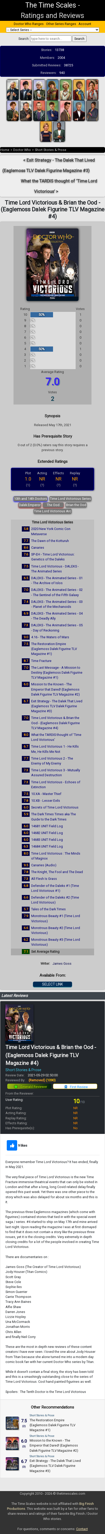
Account (84, 24)
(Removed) (42, 1080)
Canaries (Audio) (43, 865)
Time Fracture (41, 661)
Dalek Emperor (30, 505)
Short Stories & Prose (50, 150)
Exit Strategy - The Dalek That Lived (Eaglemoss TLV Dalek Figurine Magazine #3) (56, 706)
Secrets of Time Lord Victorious (54, 807)
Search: (23, 39)
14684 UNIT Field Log (47, 846)
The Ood (53, 505)
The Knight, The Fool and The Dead (57, 872)
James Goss (61, 963)
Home (4, 150)
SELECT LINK (52, 984)
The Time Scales (50, 5)
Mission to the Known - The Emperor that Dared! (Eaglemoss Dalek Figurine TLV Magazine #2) (55, 689)
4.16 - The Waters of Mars (50, 637)
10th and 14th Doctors (30, 499)
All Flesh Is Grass (44, 879)
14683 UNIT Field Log (47, 840)
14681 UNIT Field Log (47, 826)
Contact (82, 1529)
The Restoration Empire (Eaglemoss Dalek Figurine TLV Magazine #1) (54, 649)
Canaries (37, 548)
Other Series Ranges (61, 24)
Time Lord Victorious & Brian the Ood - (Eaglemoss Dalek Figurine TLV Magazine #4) (55, 723)
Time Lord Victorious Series (70, 499)
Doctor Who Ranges (29, 24)
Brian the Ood (76, 505)
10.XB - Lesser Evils (45, 801)
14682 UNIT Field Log (47, 833)
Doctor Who (22, 150)
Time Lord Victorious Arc (52, 511)
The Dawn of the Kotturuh (50, 541)
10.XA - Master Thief (46, 794)
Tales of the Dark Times (48, 909)
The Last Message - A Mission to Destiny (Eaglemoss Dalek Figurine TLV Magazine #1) (56, 672)
